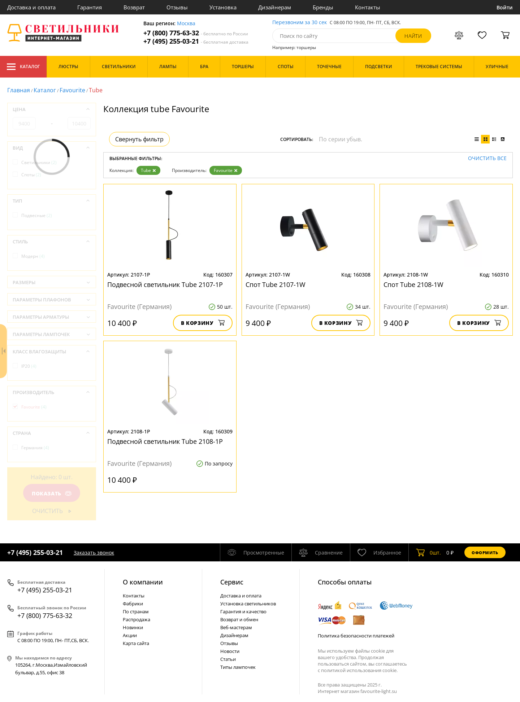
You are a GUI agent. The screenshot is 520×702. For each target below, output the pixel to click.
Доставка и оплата (31, 7)
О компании (143, 582)
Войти (505, 7)
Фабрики (133, 603)
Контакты (367, 7)
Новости (229, 651)
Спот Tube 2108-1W (413, 284)
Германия (35, 448)
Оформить (485, 552)
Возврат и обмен (239, 619)
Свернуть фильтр (139, 139)
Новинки (133, 627)
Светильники (39, 162)
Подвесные (36, 215)
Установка (223, 7)
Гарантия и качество (243, 611)
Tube (148, 170)
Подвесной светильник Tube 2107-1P (165, 284)
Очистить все (487, 158)
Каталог (23, 66)
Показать (52, 493)
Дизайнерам (274, 7)
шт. (428, 552)
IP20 (28, 366)
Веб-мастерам (236, 627)
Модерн (33, 256)
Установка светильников (248, 603)
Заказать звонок (94, 552)
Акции (130, 635)
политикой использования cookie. (359, 670)
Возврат (134, 7)
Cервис (231, 582)
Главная (18, 90)
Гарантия (89, 7)
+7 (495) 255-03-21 (195, 41)
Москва (186, 24)
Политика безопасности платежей (356, 635)
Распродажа (136, 619)
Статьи (228, 659)
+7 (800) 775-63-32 (195, 33)
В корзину (203, 322)
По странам (136, 611)
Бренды (323, 7)
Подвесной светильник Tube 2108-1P (165, 441)
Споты (31, 175)
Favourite (72, 90)
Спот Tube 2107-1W (276, 284)
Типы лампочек (238, 667)
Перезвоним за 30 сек (299, 22)
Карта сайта (136, 643)
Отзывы (177, 7)
